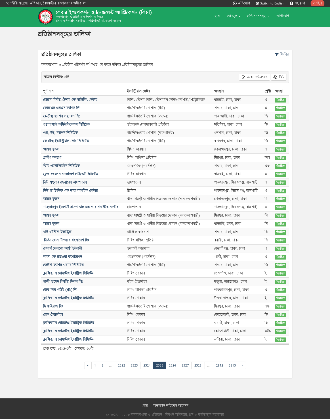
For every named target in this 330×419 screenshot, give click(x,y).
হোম (217, 16)
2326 (172, 365)
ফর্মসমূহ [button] (233, 16)
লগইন (317, 3)
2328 (198, 365)
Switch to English (270, 3)
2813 (232, 365)
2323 (134, 365)
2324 (147, 365)
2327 (185, 365)
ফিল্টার (282, 54)
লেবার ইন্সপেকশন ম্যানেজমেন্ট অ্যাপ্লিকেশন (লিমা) (104, 12)
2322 (121, 365)
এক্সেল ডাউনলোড (254, 77)
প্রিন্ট (278, 77)
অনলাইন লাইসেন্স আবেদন (170, 405)
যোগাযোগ (282, 16)
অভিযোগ (242, 3)
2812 (219, 365)
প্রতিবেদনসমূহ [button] (258, 16)
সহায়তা (298, 3)
